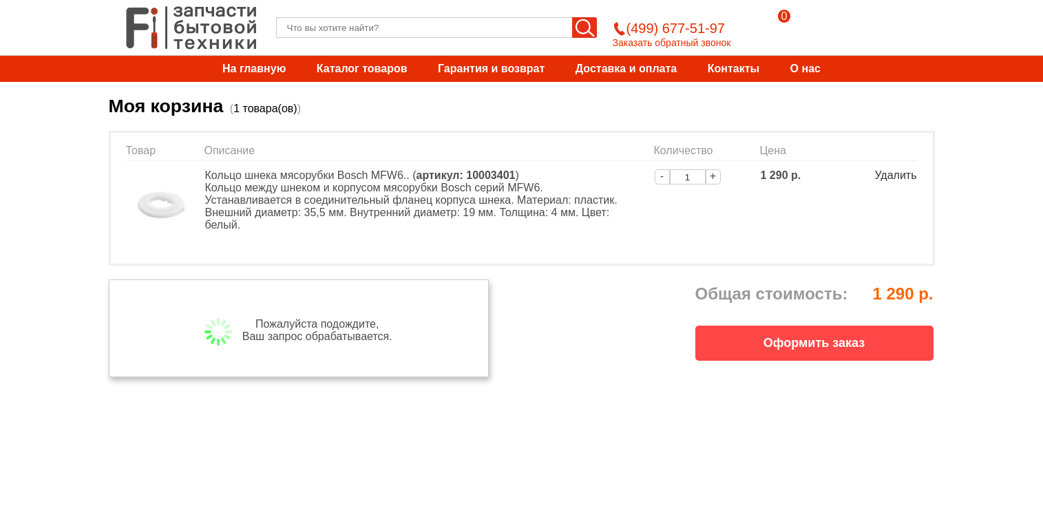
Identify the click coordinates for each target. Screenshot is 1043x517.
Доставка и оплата (626, 68)
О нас (805, 68)
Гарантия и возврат (491, 68)
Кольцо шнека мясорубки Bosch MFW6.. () (362, 175)
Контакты (733, 68)
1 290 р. (781, 175)
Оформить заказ (814, 343)
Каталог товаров (362, 68)
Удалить (895, 175)
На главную (254, 68)
